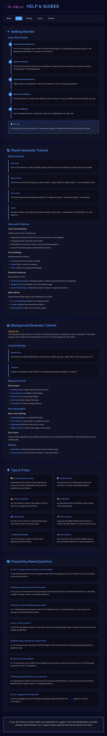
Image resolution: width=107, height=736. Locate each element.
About (9, 19)
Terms (44, 19)
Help (20, 19)
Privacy (32, 19)
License (56, 19)
